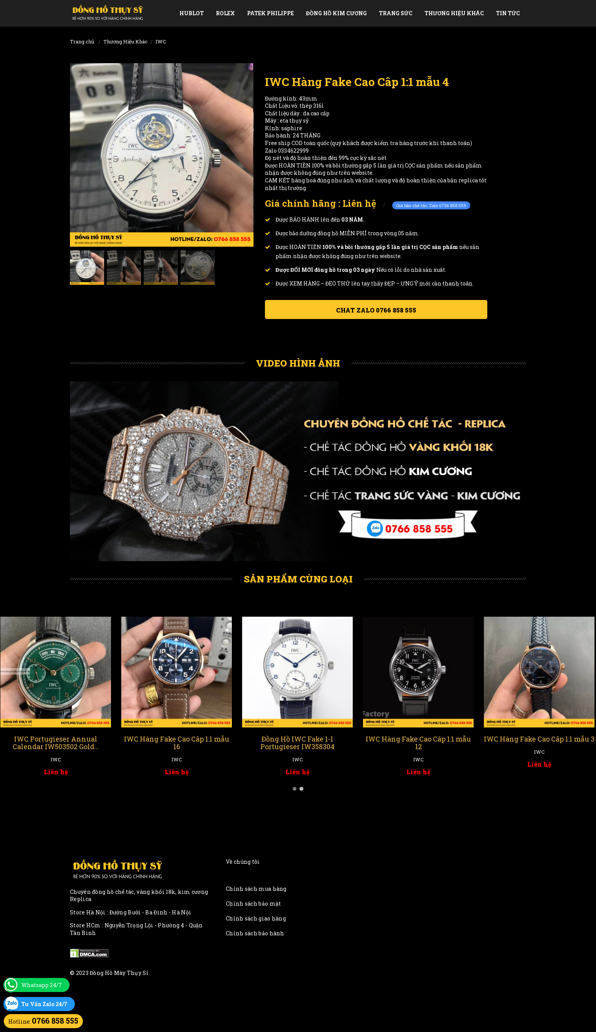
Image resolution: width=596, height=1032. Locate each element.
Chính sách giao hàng (256, 918)
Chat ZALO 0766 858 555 (376, 310)
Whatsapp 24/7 (41, 985)
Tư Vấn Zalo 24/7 (44, 1004)
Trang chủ (82, 41)
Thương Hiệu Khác (454, 13)
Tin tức (508, 13)
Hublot (191, 13)
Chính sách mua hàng (256, 888)
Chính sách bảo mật (253, 903)
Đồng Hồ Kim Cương (336, 13)
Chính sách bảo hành (255, 933)
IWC (160, 41)
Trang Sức (395, 13)
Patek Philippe (270, 13)
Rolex (225, 13)
